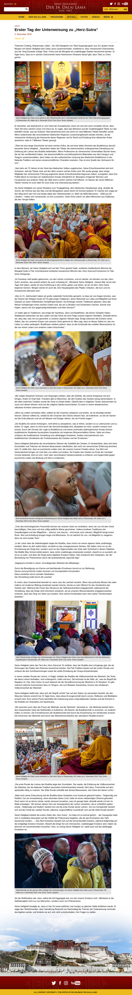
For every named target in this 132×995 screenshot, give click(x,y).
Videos (96, 17)
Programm (56, 17)
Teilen (18, 39)
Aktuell (72, 17)
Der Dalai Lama (37, 17)
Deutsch (10, 4)
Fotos (84, 17)
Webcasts (111, 9)
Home (21, 17)
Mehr (108, 17)
